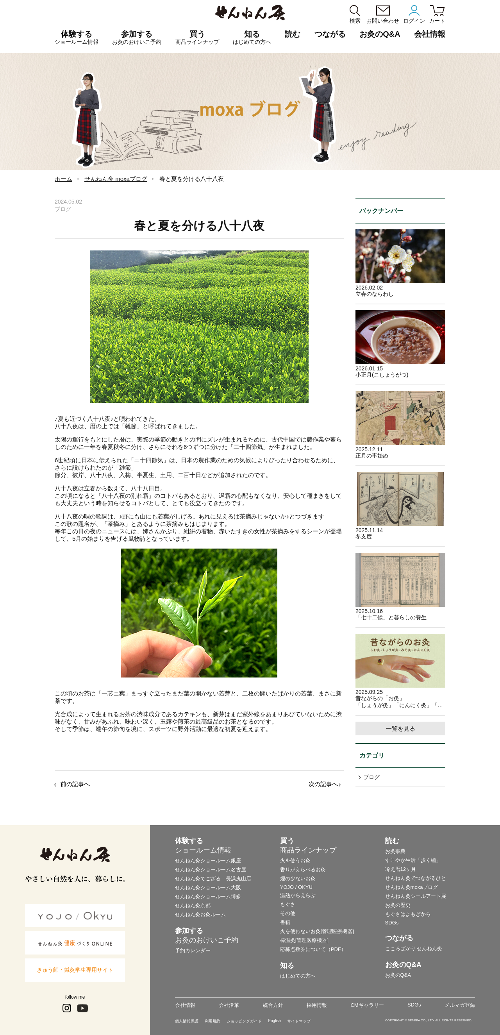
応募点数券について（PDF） (313, 949)
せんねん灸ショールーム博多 (208, 896)
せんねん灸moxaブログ (411, 887)
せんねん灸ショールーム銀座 (208, 860)
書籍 (285, 922)
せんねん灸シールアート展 (415, 896)
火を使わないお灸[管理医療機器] (317, 931)
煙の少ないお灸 (298, 878)
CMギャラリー (367, 1005)
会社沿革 (229, 1005)
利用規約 (212, 1021)
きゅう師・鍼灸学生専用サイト (75, 970)
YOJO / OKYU (296, 887)
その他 (287, 913)
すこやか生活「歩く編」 (413, 860)
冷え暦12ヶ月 (400, 869)
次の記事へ (323, 784)
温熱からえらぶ (298, 895)
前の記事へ (75, 784)
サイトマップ (299, 1021)
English (274, 1021)
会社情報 (185, 1005)
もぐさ (287, 904)
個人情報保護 (186, 1021)
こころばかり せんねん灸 (414, 948)
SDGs (392, 923)
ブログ (371, 777)
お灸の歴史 (398, 905)
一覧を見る (400, 728)
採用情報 (317, 1005)
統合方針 (273, 1005)
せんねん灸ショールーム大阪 (208, 887)
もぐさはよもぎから (408, 914)
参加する (136, 37)
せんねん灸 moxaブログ (115, 178)
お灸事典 (395, 851)
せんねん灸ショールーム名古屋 (210, 869)
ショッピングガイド (244, 1021)
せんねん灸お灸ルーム (200, 914)
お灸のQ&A (379, 34)
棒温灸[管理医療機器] (304, 940)
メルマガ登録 (460, 1005)
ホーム (63, 178)
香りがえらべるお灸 (303, 869)
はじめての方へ (298, 976)
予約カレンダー (193, 950)
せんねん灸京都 (193, 905)
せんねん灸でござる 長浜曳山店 (213, 878)
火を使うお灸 (295, 860)
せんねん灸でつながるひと (415, 878)
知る (252, 37)
